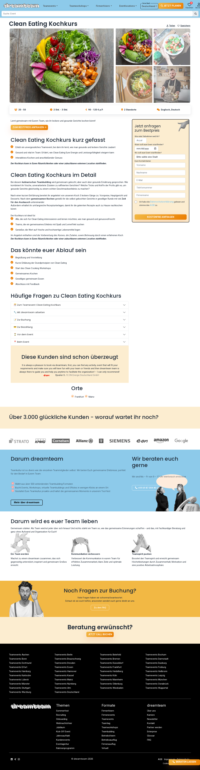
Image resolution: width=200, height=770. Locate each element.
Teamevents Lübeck (19, 679)
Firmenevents (108, 715)
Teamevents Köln (108, 675)
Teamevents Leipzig (155, 675)
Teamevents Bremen (110, 658)
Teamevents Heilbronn (156, 671)
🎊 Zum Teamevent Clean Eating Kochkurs (37, 304)
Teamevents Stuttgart (19, 688)
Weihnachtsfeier (64, 723)
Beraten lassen (179, 762)
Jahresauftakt (63, 735)
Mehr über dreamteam (26, 502)
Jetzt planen (171, 6)
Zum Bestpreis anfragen (29, 127)
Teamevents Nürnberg (65, 683)
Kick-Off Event (63, 731)
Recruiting (61, 715)
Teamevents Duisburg (156, 663)
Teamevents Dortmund (20, 663)
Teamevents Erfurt (18, 667)
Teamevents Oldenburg (111, 683)
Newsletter (152, 719)
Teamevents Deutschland (67, 692)
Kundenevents (63, 740)
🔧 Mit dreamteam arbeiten (29, 312)
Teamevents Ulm (63, 688)
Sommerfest (62, 710)
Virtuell (105, 748)
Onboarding (61, 719)
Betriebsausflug (109, 740)
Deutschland (149, 6)
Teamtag (106, 723)
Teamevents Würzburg (20, 692)
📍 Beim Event (21, 341)
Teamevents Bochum (155, 654)
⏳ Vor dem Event (23, 334)
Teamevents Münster (19, 683)
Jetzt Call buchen (100, 634)
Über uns (151, 710)
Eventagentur (62, 744)
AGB (152, 205)
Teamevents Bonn (18, 658)
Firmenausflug (108, 744)
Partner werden (154, 727)
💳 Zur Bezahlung (23, 327)
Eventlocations (128, 6)
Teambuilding (108, 731)
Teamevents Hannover (66, 671)
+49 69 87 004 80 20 (147, 488)
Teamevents (50, 6)
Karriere (151, 715)
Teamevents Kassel (64, 675)
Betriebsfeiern (108, 735)
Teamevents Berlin (64, 654)
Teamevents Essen (64, 667)
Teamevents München (156, 679)
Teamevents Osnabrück (156, 683)
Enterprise (152, 731)
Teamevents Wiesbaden (111, 688)
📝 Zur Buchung (22, 319)
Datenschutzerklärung (162, 201)
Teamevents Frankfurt (111, 667)
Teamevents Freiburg (155, 667)
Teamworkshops (79, 6)
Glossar (151, 735)
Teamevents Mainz (64, 679)
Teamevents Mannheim (111, 679)
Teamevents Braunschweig (68, 658)
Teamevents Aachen (19, 654)
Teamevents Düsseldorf (111, 663)
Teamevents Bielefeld (110, 654)
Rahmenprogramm (65, 748)
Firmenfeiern (104, 6)
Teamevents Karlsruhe (20, 675)
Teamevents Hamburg (20, 671)
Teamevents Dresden (65, 663)
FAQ (149, 740)
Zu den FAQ (100, 607)
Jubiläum (60, 727)
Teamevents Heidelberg (111, 671)
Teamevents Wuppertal (156, 688)
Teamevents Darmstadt (156, 658)
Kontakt (151, 723)
